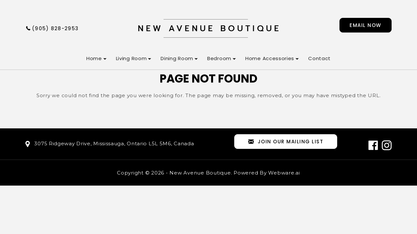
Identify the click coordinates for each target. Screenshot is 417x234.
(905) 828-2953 (55, 28)
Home (94, 58)
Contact (319, 58)
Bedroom (219, 58)
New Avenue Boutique (200, 173)
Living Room (131, 58)
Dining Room (177, 58)
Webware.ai (284, 173)
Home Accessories (269, 58)
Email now (365, 25)
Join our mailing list (285, 142)
